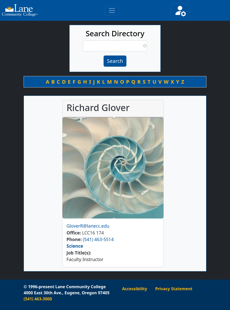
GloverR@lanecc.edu (88, 226)
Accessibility (134, 288)
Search (115, 61)
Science (75, 246)
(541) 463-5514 (98, 239)
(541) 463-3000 (38, 299)
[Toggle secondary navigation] (180, 10)
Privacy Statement (173, 288)
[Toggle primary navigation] (112, 10)
